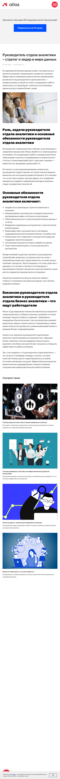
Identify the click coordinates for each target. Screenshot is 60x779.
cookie (14, 774)
